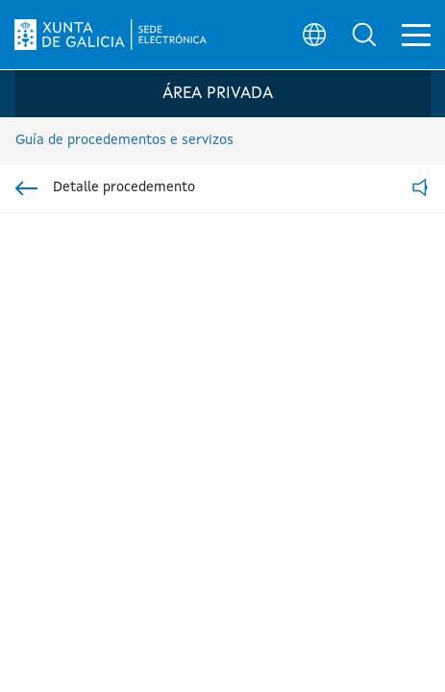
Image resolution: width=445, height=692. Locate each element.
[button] (364, 34)
